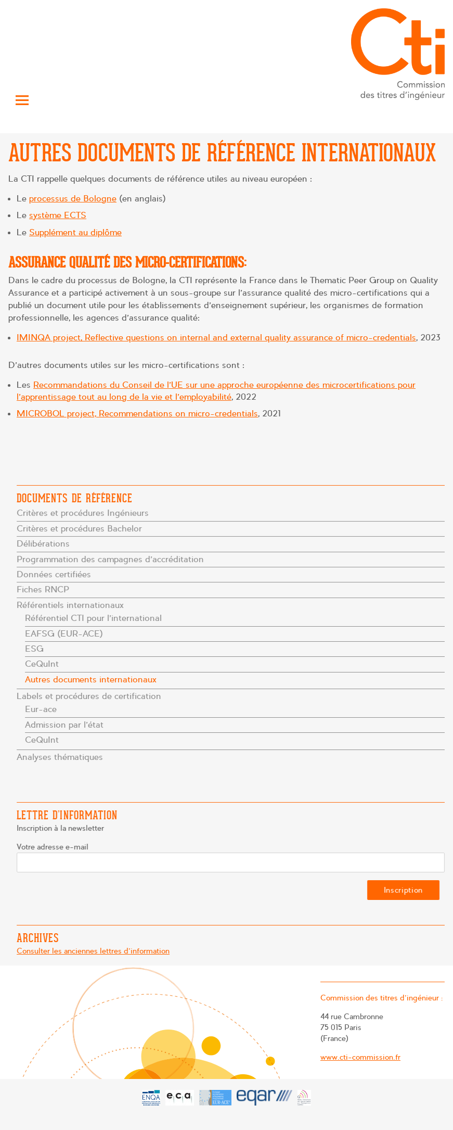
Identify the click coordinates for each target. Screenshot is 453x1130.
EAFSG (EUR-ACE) (65, 633)
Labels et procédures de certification (90, 695)
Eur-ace (42, 708)
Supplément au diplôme (75, 232)
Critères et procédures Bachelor (81, 529)
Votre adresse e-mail (54, 847)
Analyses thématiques (62, 755)
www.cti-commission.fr (359, 1056)
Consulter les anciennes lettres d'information (94, 951)
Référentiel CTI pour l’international (94, 618)
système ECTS (57, 215)
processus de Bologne (73, 198)
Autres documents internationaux (92, 679)
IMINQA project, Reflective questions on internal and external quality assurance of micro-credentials (216, 337)
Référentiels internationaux (72, 605)
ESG (36, 648)
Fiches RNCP (45, 590)
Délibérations (45, 544)
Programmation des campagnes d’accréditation (111, 559)
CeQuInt (43, 663)
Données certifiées (56, 574)
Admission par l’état (66, 723)
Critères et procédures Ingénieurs (84, 514)
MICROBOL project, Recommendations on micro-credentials (137, 413)
